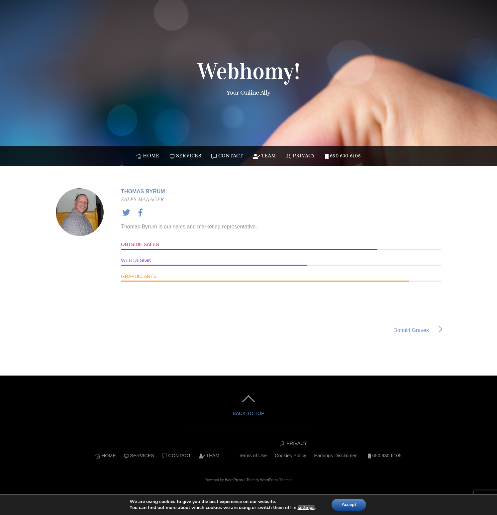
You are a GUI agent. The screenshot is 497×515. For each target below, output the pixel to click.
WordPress (234, 480)
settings (306, 508)
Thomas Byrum (143, 191)
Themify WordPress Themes (269, 480)
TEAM (264, 155)
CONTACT (227, 155)
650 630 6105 (343, 155)
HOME (147, 155)
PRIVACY (300, 155)
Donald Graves (344, 331)
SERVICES (185, 155)
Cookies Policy (290, 455)
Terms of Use (253, 455)
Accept (349, 504)
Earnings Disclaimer (335, 455)
